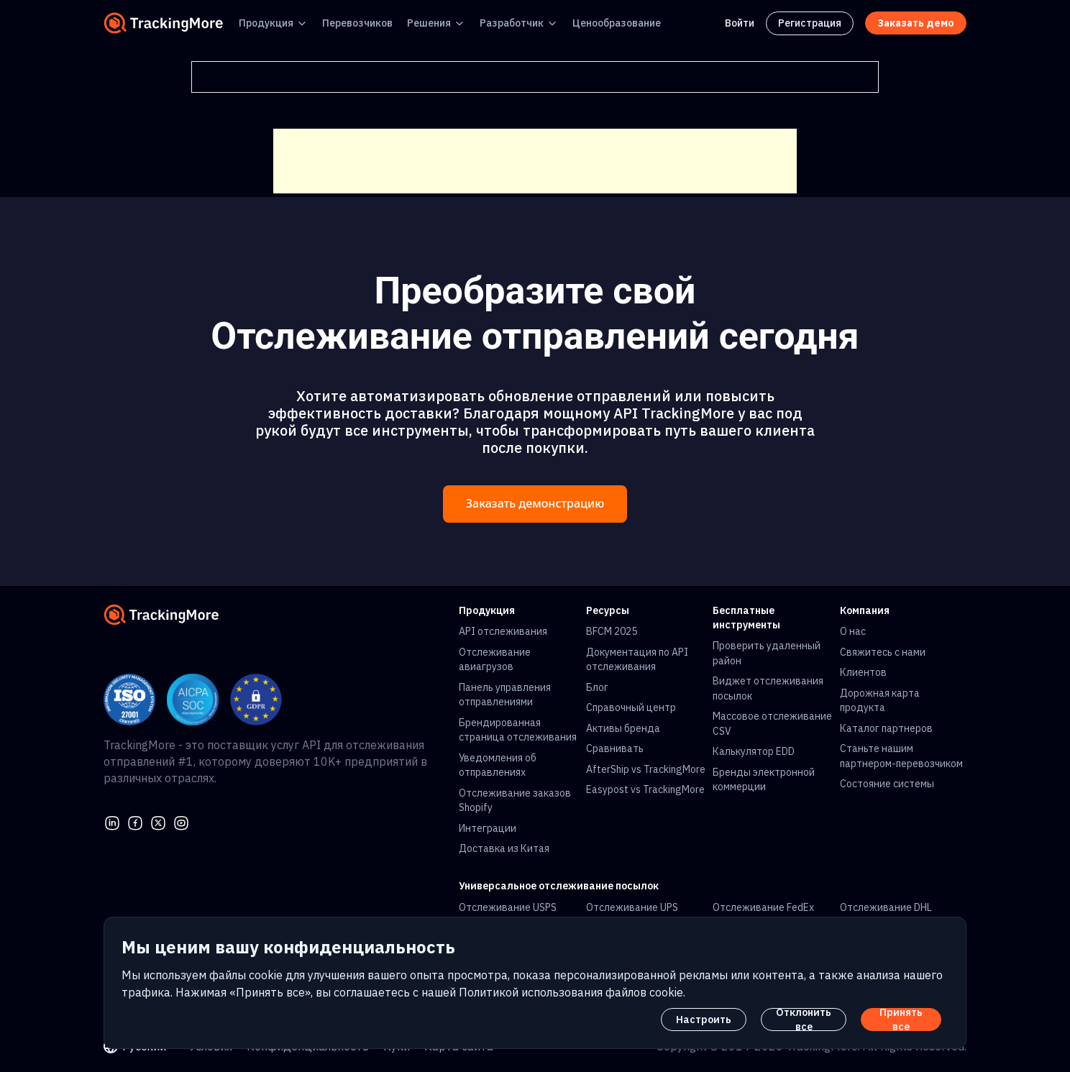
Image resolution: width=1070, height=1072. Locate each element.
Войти (739, 23)
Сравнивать (615, 748)
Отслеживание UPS (632, 907)
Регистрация (809, 23)
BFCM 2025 (611, 631)
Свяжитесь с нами (882, 652)
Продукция (266, 23)
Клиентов (863, 672)
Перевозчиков (357, 23)
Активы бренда (623, 728)
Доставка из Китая (504, 848)
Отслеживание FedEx (763, 907)
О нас (853, 631)
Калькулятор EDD (754, 751)
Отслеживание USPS (508, 907)
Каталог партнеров (886, 728)
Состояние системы (887, 783)
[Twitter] (158, 822)
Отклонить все (803, 1019)
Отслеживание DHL (886, 907)
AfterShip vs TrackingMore (645, 769)
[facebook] (135, 822)
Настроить (703, 1019)
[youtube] (181, 822)
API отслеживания (503, 631)
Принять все (901, 1019)
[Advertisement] (535, 161)
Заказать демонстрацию (535, 503)
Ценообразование (616, 23)
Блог (597, 687)
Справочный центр (631, 707)
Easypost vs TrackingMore (645, 789)
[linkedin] (112, 822)
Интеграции (487, 828)
